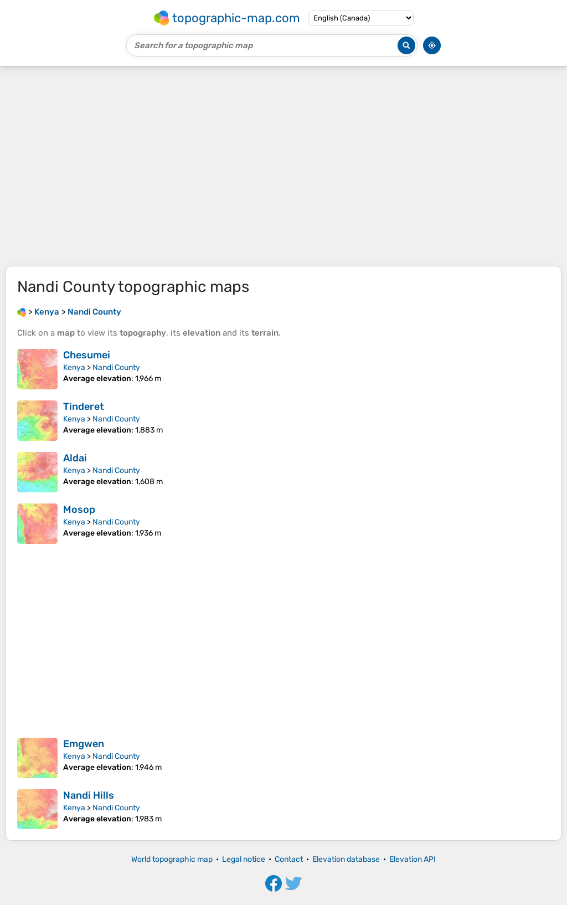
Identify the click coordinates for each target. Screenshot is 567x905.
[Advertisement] (283, 166)
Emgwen (83, 744)
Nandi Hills (88, 795)
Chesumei (86, 355)
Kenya (74, 367)
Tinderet (83, 406)
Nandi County (116, 367)
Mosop (79, 509)
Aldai (75, 458)
